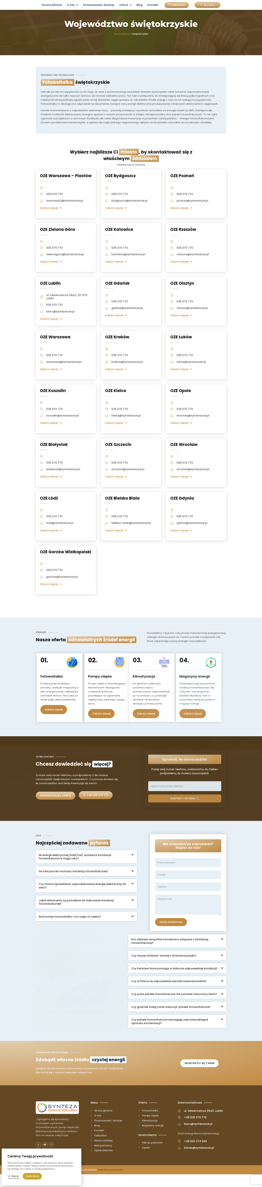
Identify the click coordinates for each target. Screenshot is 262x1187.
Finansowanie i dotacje (98, 5)
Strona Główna (51, 5)
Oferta (125, 5)
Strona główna (122, 33)
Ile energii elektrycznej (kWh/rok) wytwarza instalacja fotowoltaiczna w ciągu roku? (75, 867)
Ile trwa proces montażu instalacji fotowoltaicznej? (73, 882)
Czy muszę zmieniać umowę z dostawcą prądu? (163, 967)
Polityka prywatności (110, 1182)
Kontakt (152, 5)
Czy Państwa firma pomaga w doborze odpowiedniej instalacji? (174, 980)
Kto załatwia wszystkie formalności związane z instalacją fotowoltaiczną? (169, 952)
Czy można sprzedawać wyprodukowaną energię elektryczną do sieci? (82, 896)
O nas (72, 5)
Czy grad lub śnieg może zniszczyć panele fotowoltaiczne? (171, 1018)
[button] (208, 5)
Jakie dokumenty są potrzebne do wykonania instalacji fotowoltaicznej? (76, 913)
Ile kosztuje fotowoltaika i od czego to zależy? (70, 927)
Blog (139, 5)
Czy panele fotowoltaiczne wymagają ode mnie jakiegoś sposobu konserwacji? (169, 1032)
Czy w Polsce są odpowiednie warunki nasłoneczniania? (169, 992)
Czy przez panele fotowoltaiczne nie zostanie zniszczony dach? (174, 1005)
